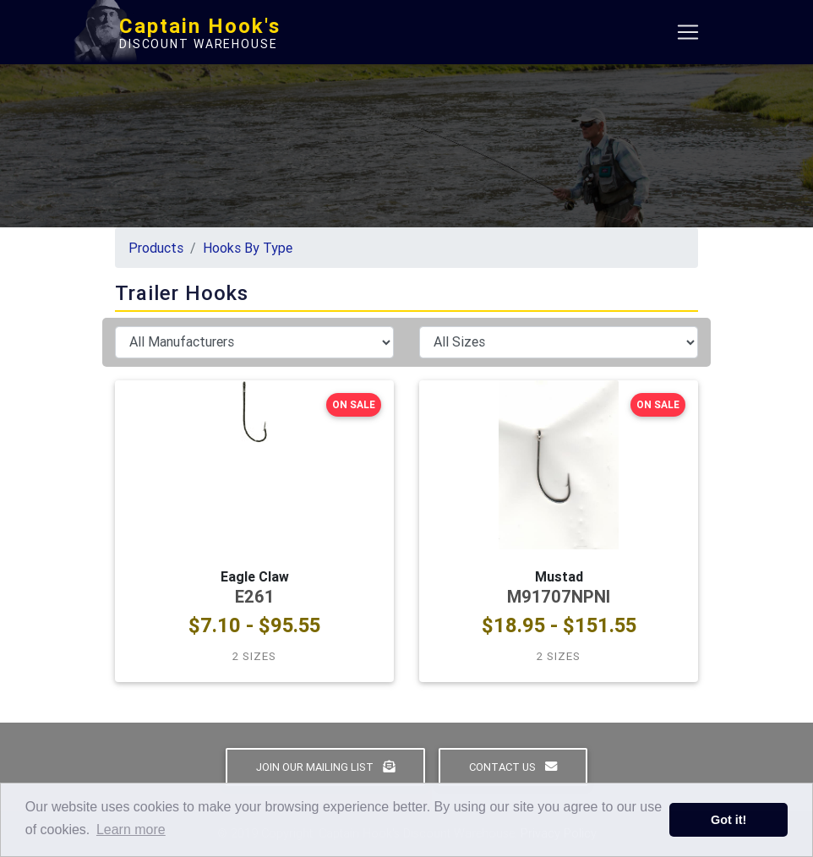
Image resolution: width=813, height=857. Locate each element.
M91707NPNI (558, 596)
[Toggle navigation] (688, 35)
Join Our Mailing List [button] (325, 767)
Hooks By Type (247, 247)
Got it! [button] (728, 820)
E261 (254, 596)
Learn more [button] (131, 829)
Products (155, 247)
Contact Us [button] (513, 767)
